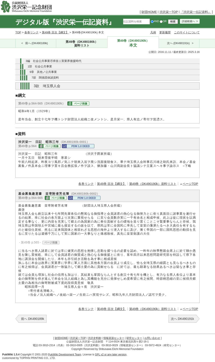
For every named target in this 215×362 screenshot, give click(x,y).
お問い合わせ (152, 338)
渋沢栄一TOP (168, 12)
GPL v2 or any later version (111, 354)
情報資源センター (113, 338)
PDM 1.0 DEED (80, 146)
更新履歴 (165, 32)
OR (163, 21)
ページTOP (190, 184)
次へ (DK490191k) (178, 43)
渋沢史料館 (94, 338)
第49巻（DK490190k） (82, 44)
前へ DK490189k (32, 319)
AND (155, 21)
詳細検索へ (188, 21)
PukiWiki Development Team (64, 354)
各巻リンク (31, 32)
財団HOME (149, 12)
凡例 (153, 32)
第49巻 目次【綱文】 (55, 32)
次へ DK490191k (182, 319)
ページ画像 (80, 103)
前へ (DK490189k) (36, 43)
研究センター (134, 338)
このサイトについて (187, 32)
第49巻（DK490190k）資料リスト (152, 184)
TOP (18, 32)
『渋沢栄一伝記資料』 (195, 12)
